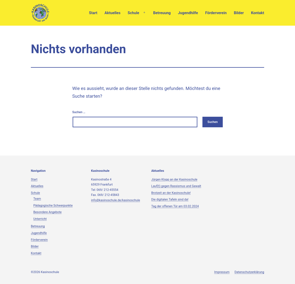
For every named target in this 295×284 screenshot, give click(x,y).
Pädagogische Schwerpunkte (53, 205)
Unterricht (40, 219)
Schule (133, 13)
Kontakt (257, 13)
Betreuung (162, 13)
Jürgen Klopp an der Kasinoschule (174, 179)
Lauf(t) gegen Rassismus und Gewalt (176, 186)
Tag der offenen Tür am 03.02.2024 (175, 206)
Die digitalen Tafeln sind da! (169, 199)
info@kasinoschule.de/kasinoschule (115, 200)
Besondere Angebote (47, 212)
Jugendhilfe (188, 13)
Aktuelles (113, 13)
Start (93, 13)
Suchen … (78, 112)
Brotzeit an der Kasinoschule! (171, 193)
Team (37, 198)
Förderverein (216, 13)
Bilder (239, 13)
